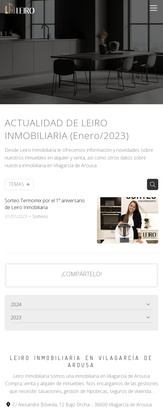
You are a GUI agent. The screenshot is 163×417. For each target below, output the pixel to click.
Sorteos (40, 216)
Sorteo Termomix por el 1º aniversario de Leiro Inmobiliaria (45, 203)
